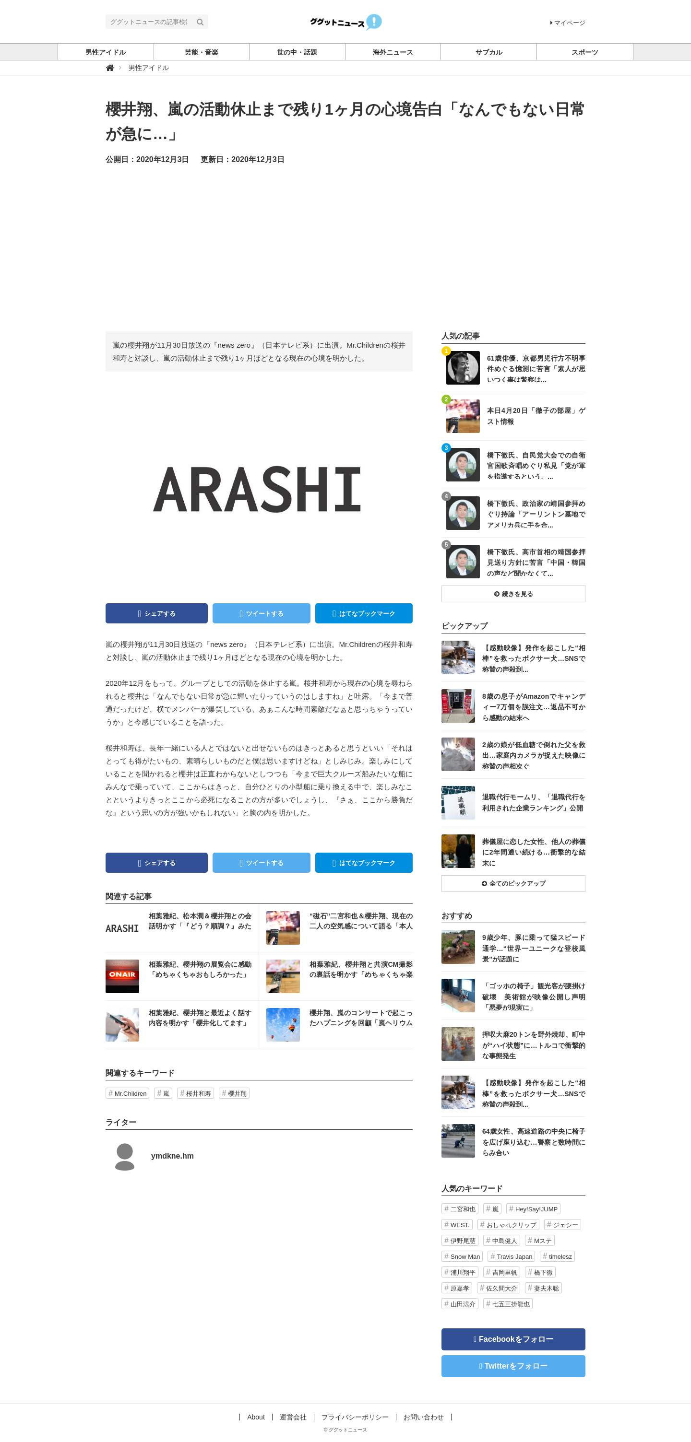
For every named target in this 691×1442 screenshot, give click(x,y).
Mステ (543, 1240)
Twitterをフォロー (516, 1366)
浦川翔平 (463, 1272)
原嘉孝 (460, 1288)
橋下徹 (543, 1272)
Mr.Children (130, 1093)
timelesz (560, 1256)
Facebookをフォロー (516, 1339)
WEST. (460, 1225)
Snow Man (465, 1256)
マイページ (567, 22)
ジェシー (565, 1225)
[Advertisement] (345, 247)
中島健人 (504, 1240)
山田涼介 (463, 1304)
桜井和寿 (198, 1093)
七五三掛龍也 (511, 1304)
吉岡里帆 (504, 1272)
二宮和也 (463, 1209)
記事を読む (182, 928)
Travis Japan (514, 1256)
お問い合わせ (424, 1417)
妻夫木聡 (546, 1288)
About (256, 1417)
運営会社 (293, 1417)
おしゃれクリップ (511, 1225)
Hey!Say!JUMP (536, 1209)
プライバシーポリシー (355, 1417)
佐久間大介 (501, 1288)
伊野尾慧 (463, 1240)
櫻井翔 (237, 1093)
